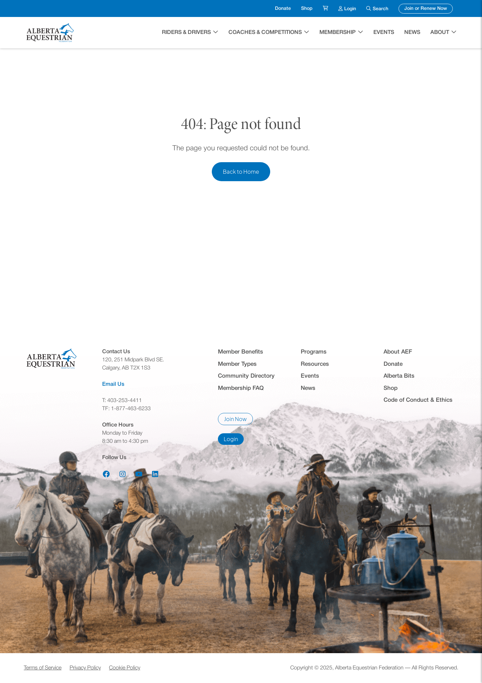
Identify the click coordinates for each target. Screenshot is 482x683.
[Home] (51, 32)
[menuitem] (325, 8)
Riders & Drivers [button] (186, 32)
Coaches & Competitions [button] (265, 32)
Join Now (238, 420)
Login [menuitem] (350, 8)
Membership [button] (337, 32)
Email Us (113, 384)
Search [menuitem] (380, 9)
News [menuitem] (412, 32)
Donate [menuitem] (283, 8)
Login (234, 440)
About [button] (439, 32)
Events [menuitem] (383, 32)
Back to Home (241, 171)
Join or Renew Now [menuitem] (428, 8)
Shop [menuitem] (307, 8)
